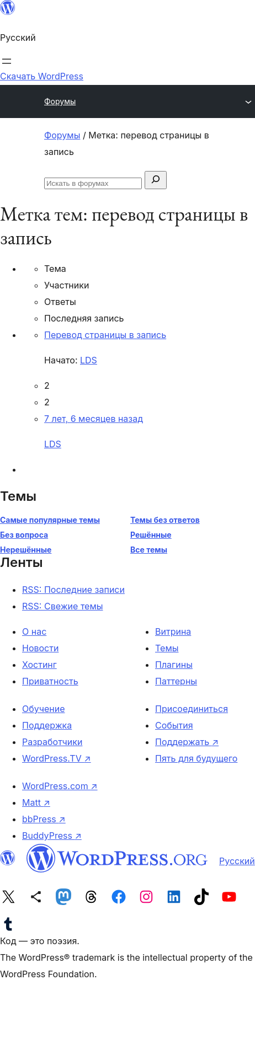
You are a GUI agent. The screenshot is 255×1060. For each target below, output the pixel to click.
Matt (36, 802)
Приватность (50, 681)
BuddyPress (52, 835)
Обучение (43, 708)
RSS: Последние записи (73, 589)
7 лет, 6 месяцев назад (93, 418)
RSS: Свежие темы (62, 606)
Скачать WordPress (41, 76)
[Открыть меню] (6, 61)
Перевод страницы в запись (105, 334)
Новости (40, 648)
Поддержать (187, 741)
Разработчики (52, 741)
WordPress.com (60, 785)
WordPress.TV (56, 758)
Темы (167, 648)
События (174, 725)
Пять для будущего (196, 758)
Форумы (60, 101)
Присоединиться (191, 708)
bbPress (44, 819)
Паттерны (176, 681)
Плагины (174, 664)
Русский (237, 860)
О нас (34, 631)
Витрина (173, 631)
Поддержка (47, 725)
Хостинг (39, 664)
